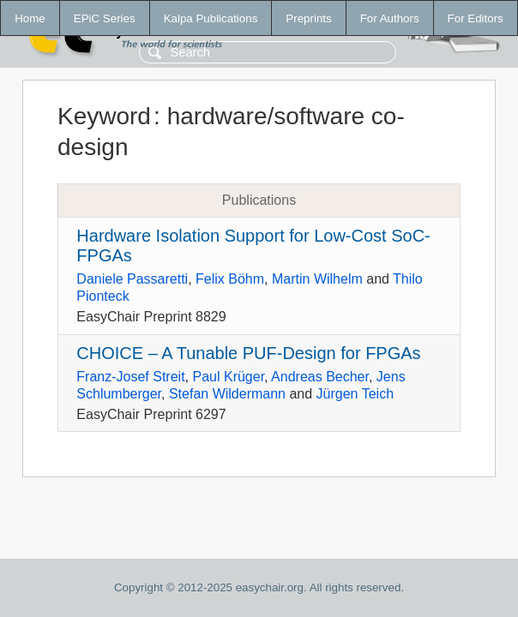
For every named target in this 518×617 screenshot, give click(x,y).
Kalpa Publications (211, 18)
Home (30, 18)
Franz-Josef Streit (130, 376)
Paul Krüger (228, 376)
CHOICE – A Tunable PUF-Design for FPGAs (248, 353)
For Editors (475, 18)
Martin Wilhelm (317, 279)
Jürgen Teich (355, 393)
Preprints (308, 18)
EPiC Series (105, 18)
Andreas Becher (320, 376)
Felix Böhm (230, 279)
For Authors (389, 18)
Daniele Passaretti (132, 279)
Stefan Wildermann (227, 393)
